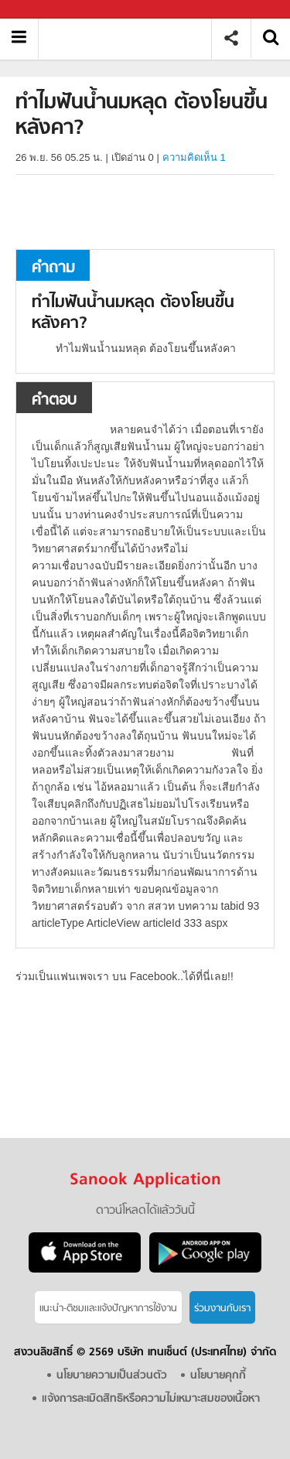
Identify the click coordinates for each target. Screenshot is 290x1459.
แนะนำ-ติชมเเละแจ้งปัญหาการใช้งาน (108, 1308)
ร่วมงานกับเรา (222, 1308)
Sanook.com (46, 9)
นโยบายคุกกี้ (218, 1376)
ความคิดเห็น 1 (194, 157)
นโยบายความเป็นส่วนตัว (111, 1376)
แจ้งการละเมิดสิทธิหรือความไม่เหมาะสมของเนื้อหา (151, 1399)
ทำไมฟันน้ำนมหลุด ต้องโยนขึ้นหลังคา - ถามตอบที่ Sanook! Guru (130, 38)
